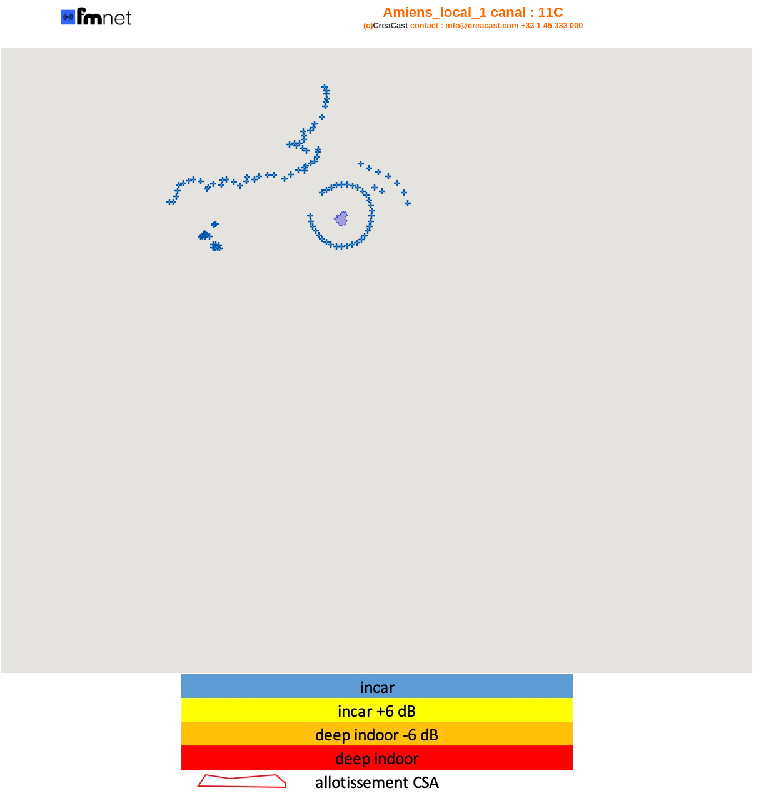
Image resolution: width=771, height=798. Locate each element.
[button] (341, 184)
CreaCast (390, 25)
